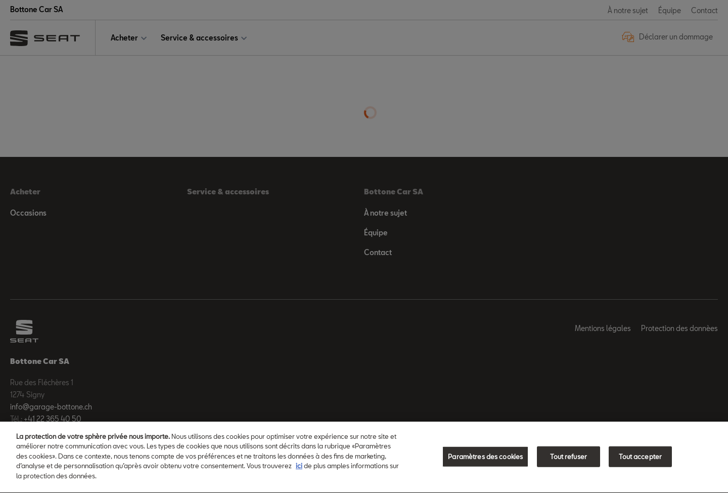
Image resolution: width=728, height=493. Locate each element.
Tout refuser (568, 458)
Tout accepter (640, 458)
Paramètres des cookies (485, 458)
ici (299, 467)
